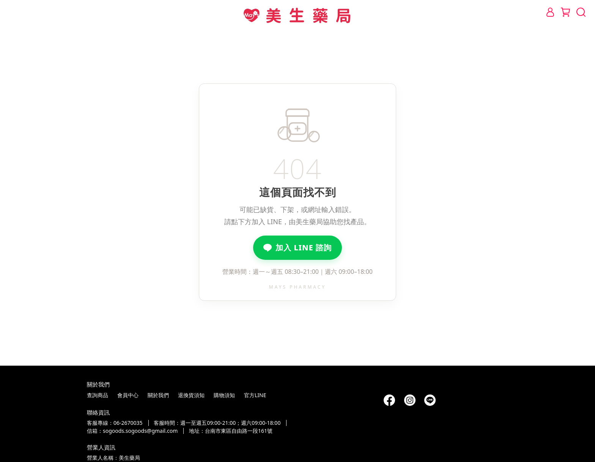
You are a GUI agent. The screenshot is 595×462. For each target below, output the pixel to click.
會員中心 (128, 395)
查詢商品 (97, 395)
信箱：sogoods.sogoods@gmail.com (132, 430)
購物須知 (224, 395)
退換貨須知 (191, 395)
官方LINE (255, 395)
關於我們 (158, 395)
